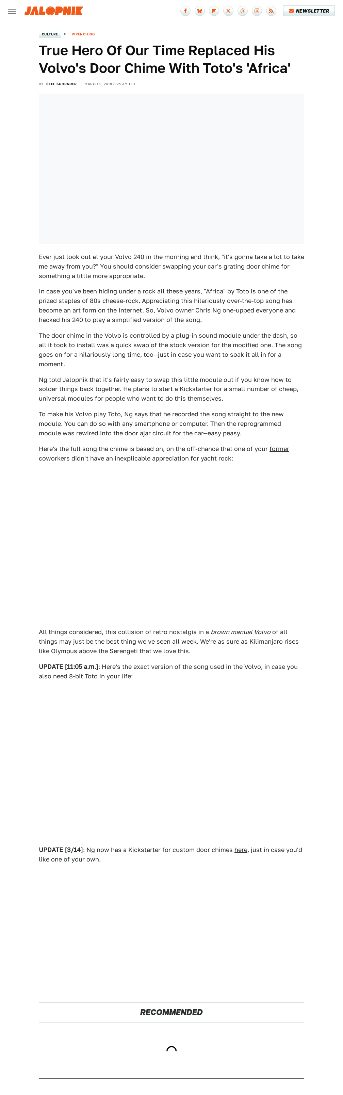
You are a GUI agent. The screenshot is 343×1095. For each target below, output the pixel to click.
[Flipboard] (214, 11)
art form (84, 310)
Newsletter (309, 10)
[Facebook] (185, 11)
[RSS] (271, 11)
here (240, 849)
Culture (50, 34)
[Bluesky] (200, 11)
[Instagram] (257, 11)
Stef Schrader (61, 84)
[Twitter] (228, 11)
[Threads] (243, 11)
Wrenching (83, 34)
